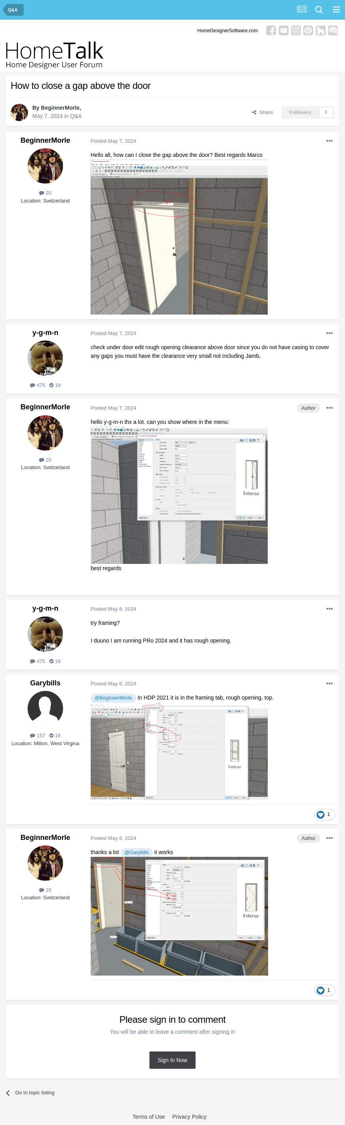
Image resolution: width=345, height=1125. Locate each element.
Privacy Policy (189, 1117)
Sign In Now (172, 1060)
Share (262, 112)
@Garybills (137, 852)
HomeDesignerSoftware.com (228, 30)
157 (37, 735)
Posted (113, 141)
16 (55, 735)
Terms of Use (148, 1117)
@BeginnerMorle (113, 698)
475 (37, 385)
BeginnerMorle (60, 108)
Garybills (45, 683)
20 (45, 193)
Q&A (76, 116)
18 (55, 385)
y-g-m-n (45, 333)
